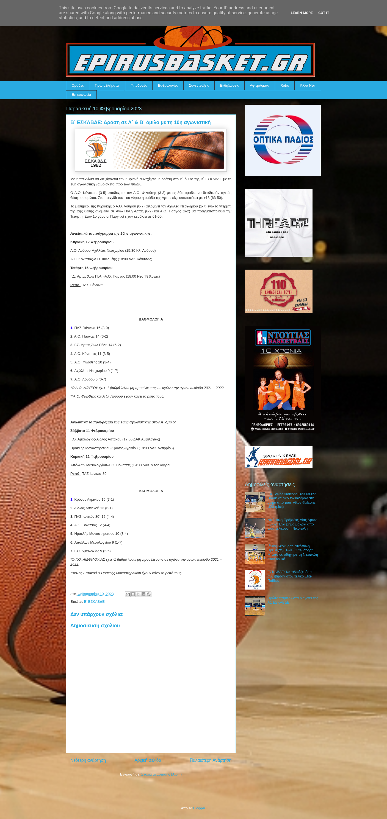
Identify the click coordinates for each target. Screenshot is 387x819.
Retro (284, 85)
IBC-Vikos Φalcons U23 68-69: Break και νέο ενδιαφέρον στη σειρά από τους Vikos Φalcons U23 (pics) (291, 500)
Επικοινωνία (81, 94)
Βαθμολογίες (168, 85)
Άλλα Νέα (307, 85)
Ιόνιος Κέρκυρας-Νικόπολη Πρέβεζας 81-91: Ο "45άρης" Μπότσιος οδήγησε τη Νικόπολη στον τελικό (292, 552)
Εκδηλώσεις (229, 85)
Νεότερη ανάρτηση (88, 760)
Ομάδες (78, 85)
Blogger (199, 808)
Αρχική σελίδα (147, 760)
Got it (323, 13)
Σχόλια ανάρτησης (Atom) (161, 774)
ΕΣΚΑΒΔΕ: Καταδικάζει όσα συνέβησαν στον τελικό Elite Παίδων (289, 576)
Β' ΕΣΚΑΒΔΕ (94, 601)
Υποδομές (139, 85)
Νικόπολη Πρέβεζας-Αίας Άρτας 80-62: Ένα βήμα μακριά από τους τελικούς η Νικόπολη (292, 524)
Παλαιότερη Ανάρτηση (210, 760)
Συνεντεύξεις (199, 85)
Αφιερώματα (259, 85)
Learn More (302, 13)
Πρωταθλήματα (107, 85)
